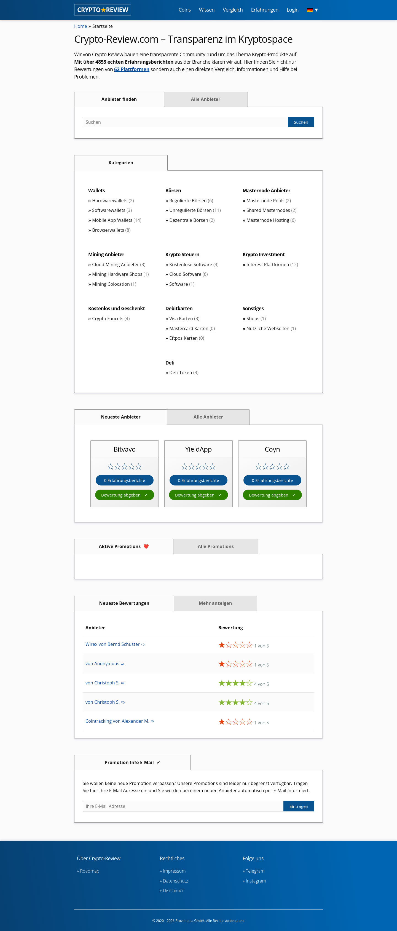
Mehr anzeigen (215, 604)
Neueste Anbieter (121, 418)
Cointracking (119, 722)
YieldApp (198, 450)
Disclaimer (173, 890)
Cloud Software (188, 275)
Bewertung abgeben (121, 496)
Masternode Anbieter (268, 190)
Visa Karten (184, 319)
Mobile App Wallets (116, 220)
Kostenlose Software (194, 265)
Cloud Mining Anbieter (118, 265)
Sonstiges (254, 309)
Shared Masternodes (271, 210)
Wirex (114, 645)
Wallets (97, 190)
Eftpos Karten (186, 339)
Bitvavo (125, 450)
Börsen (173, 190)
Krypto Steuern (183, 255)
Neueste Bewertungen (124, 604)
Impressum (174, 871)
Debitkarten (179, 309)
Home (81, 26)
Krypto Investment (265, 255)
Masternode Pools (268, 201)
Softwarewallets (112, 210)
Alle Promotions (216, 547)
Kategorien (121, 163)
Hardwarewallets (113, 201)
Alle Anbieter (206, 99)
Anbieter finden (119, 99)
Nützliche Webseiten (271, 329)
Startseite (105, 26)
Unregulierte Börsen (195, 210)
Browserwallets (111, 230)
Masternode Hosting (271, 220)
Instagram (256, 881)
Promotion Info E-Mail (129, 763)
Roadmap (89, 871)
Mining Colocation (114, 285)
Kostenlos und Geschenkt (118, 309)
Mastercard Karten (192, 329)
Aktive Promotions (120, 547)
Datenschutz (175, 881)
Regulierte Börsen (191, 201)
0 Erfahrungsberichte (124, 481)
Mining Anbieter (107, 255)
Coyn (272, 450)
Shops (256, 319)
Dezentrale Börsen (191, 220)
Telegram (255, 871)
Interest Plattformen (272, 265)
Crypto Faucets (111, 319)
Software (181, 285)
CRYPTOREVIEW (102, 10)
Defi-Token (183, 374)
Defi (170, 363)
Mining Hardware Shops (120, 275)
